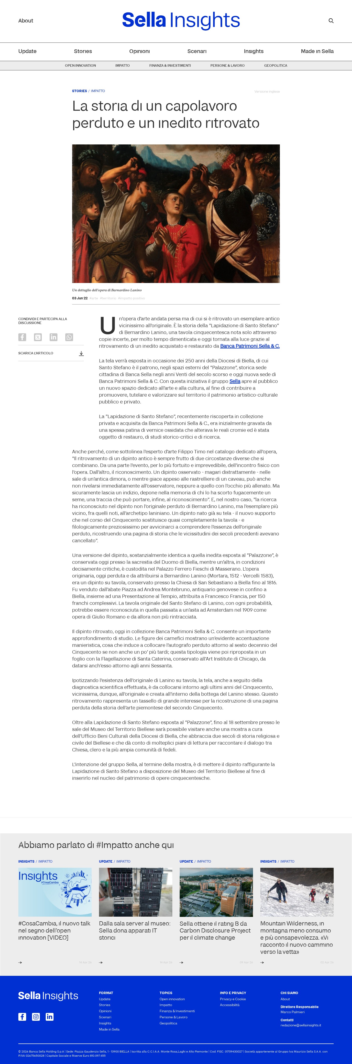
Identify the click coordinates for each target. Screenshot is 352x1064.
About (25, 21)
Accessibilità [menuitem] (230, 1005)
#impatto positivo (131, 298)
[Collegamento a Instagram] (36, 1017)
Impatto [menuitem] (122, 66)
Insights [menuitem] (254, 51)
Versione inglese (267, 92)
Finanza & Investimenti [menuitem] (170, 66)
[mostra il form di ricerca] (331, 20)
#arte (93, 298)
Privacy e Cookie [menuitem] (233, 999)
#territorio (108, 298)
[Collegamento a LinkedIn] (50, 1017)
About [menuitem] (285, 999)
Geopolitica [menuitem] (275, 66)
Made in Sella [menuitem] (317, 51)
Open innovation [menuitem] (80, 66)
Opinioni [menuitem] (139, 51)
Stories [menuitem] (83, 51)
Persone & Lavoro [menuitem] (227, 66)
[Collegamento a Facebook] (22, 1017)
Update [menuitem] (27, 51)
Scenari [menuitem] (197, 51)
